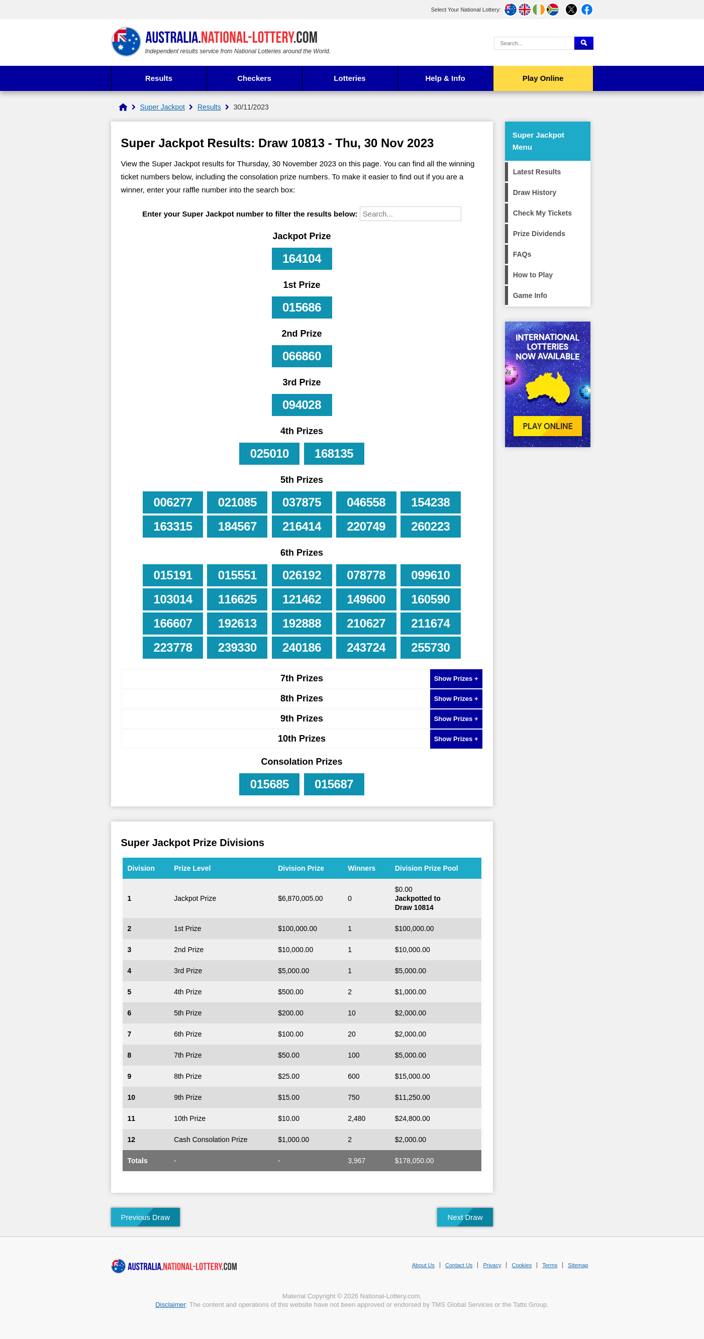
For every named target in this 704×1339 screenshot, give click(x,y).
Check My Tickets (542, 213)
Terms (549, 1265)
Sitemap (578, 1265)
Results (158, 78)
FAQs (522, 254)
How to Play (533, 275)
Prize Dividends (539, 234)
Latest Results (537, 172)
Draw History (534, 192)
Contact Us (458, 1265)
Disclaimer (170, 1304)
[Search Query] (534, 43)
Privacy (492, 1265)
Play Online (543, 78)
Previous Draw (145, 1217)
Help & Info (445, 78)
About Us (423, 1265)
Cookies (522, 1265)
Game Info (530, 295)
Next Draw (464, 1217)
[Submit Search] (583, 43)
